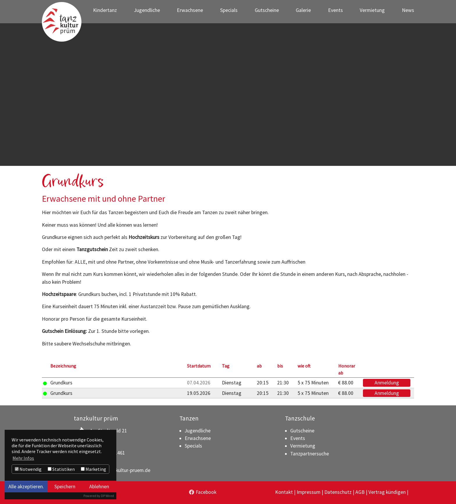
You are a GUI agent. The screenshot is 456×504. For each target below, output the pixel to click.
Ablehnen (99, 486)
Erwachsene (198, 438)
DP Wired (107, 496)
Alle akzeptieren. (26, 486)
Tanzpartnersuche (309, 453)
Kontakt (284, 492)
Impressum (308, 492)
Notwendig (28, 469)
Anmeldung (387, 382)
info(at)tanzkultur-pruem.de (120, 470)
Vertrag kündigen (387, 492)
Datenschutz (338, 492)
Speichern (64, 486)
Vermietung (302, 446)
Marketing (93, 469)
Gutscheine (302, 430)
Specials (193, 446)
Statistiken (61, 469)
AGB (360, 492)
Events (297, 438)
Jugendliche (198, 430)
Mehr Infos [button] (23, 458)
